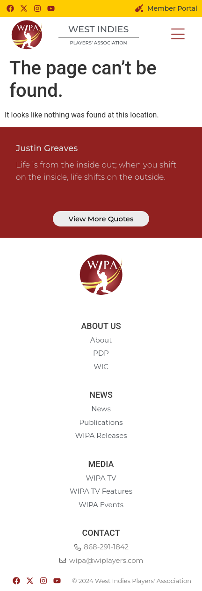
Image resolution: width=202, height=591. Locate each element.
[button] (178, 34)
